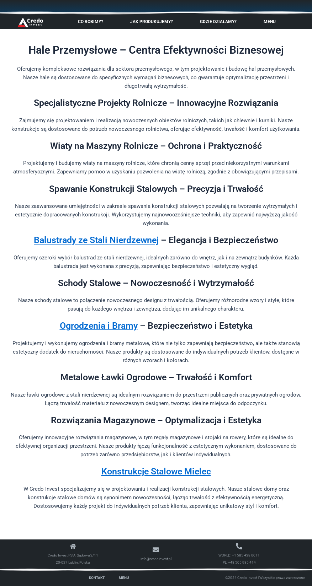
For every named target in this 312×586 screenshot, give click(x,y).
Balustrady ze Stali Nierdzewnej (96, 240)
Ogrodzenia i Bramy (99, 326)
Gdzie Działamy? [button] (220, 21)
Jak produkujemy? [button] (153, 21)
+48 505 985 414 (242, 562)
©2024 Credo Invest (241, 578)
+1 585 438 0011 (246, 555)
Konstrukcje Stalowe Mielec (156, 471)
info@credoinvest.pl (156, 559)
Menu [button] (271, 21)
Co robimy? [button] (92, 21)
